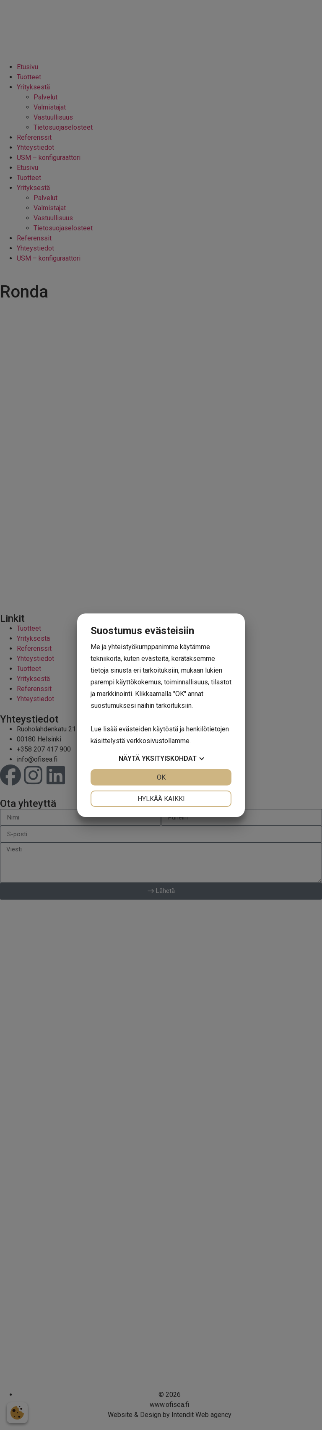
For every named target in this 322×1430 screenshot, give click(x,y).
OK (161, 777)
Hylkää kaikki (161, 799)
